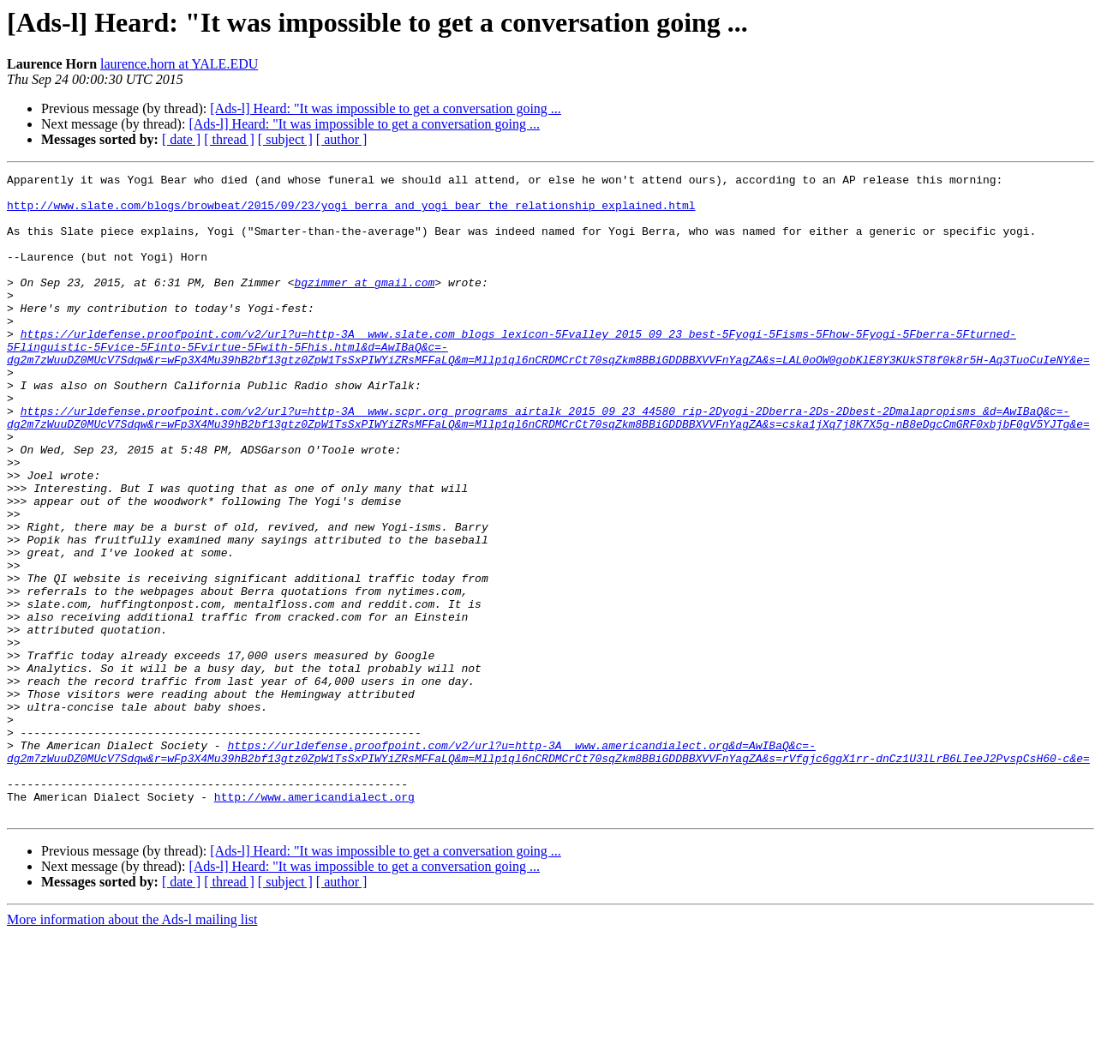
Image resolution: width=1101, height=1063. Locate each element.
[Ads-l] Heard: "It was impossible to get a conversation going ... (385, 108)
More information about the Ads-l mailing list (132, 1048)
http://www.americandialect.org (314, 922)
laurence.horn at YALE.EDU (179, 64)
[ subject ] (285, 139)
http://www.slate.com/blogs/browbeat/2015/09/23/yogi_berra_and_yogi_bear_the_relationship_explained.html (351, 212)
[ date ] (181, 139)
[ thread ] (229, 139)
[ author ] (342, 139)
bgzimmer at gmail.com (364, 305)
